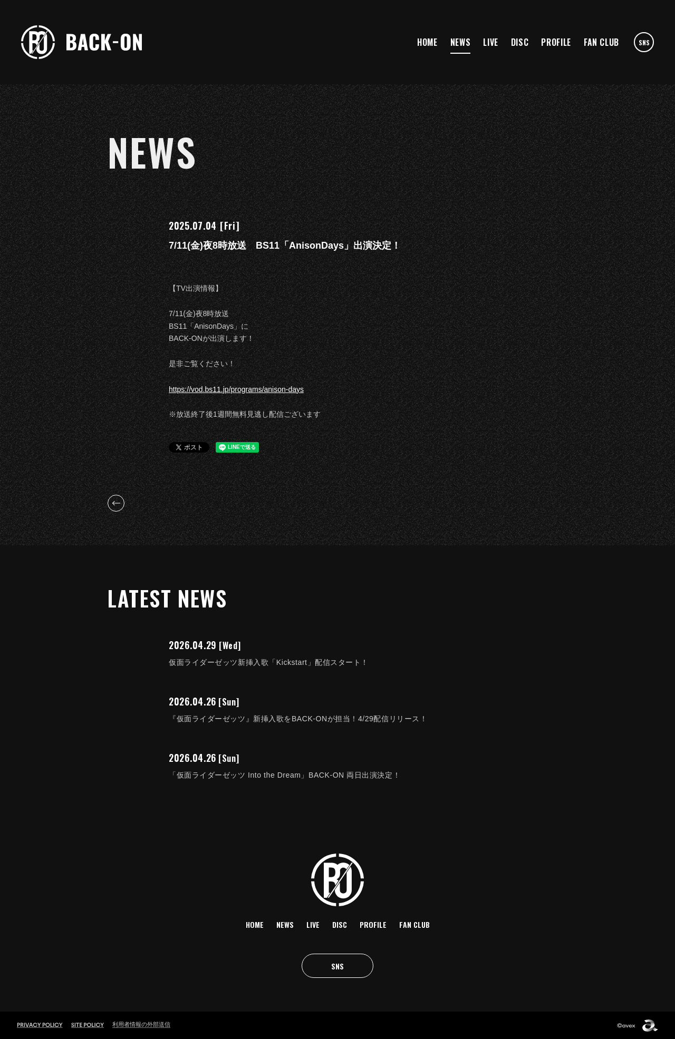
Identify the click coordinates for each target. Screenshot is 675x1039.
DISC (520, 42)
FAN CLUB (601, 42)
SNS (644, 42)
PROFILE (556, 42)
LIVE (490, 42)
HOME (427, 42)
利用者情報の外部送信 (141, 1024)
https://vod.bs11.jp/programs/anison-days (236, 389)
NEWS (460, 42)
